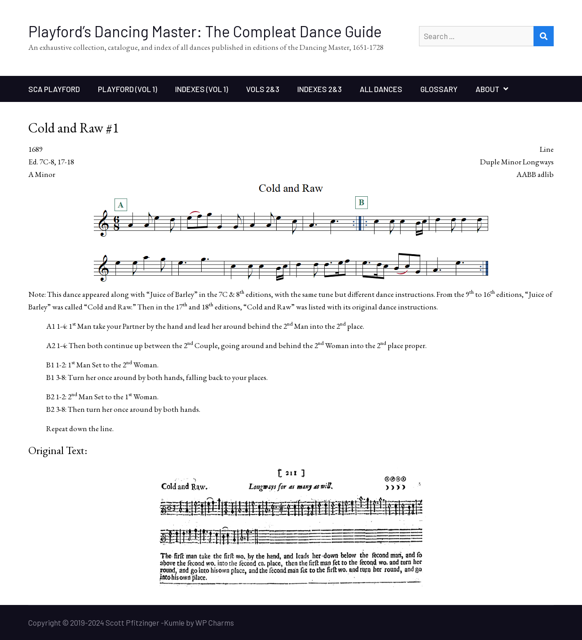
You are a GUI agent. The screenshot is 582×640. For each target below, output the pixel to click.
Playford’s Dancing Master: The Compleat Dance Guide (205, 31)
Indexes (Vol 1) (201, 88)
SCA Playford (54, 88)
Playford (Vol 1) (127, 88)
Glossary (439, 88)
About (487, 88)
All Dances (381, 88)
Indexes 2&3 (319, 88)
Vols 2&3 (262, 88)
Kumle (174, 622)
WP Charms (214, 622)
